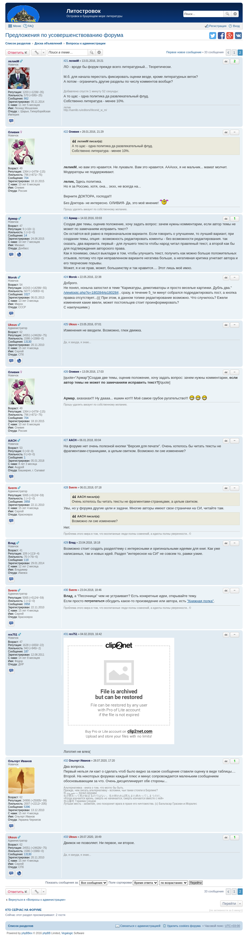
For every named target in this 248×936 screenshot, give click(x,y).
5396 (27, 806)
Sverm (12, 488)
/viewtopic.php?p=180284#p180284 (91, 293)
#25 (66, 324)
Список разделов (20, 925)
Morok (12, 277)
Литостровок (83, 11)
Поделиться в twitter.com (212, 35)
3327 (27, 294)
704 (26, 178)
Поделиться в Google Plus (229, 35)
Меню (17, 26)
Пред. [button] (228, 52)
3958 (27, 501)
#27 (66, 440)
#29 (66, 542)
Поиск (227, 14)
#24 (66, 277)
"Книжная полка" (200, 601)
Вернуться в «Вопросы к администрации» (37, 899)
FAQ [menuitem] (31, 26)
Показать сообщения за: (76, 882)
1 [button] (234, 53)
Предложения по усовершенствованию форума (64, 35)
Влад (11, 543)
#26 (66, 371)
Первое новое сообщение (183, 52)
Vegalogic (67, 933)
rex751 (12, 634)
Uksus (12, 324)
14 (25, 235)
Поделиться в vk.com (238, 35)
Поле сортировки (133, 882)
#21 (66, 60)
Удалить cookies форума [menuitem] (184, 925)
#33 (66, 836)
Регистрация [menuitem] (217, 26)
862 (26, 98)
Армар (12, 218)
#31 (66, 634)
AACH (12, 440)
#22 (66, 131)
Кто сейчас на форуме (23, 909)
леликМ (13, 61)
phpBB (46, 933)
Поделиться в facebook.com (221, 35)
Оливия (13, 132)
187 (26, 651)
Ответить (16, 52)
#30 (66, 590)
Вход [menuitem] (236, 26)
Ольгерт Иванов (20, 761)
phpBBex (27, 933)
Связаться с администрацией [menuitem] (140, 925)
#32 (66, 760)
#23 (66, 218)
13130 (28, 341)
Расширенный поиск (235, 14)
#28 (66, 487)
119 (26, 560)
